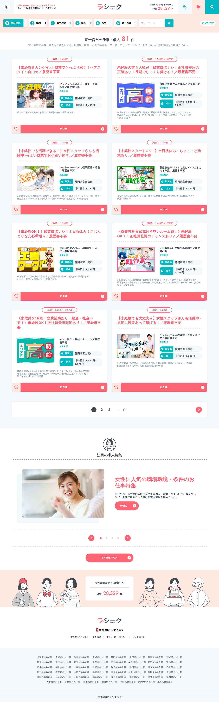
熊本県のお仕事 (91, 682)
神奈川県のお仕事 (137, 662)
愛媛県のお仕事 (137, 677)
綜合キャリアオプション (109, 630)
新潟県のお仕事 (155, 662)
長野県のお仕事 (100, 667)
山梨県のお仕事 (81, 667)
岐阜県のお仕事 (118, 667)
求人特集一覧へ (116, 558)
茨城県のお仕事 (174, 657)
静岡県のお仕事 (137, 667)
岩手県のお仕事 (81, 657)
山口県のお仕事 (81, 677)
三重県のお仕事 (174, 667)
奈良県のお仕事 (118, 672)
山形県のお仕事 (137, 657)
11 (125, 410)
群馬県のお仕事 (63, 662)
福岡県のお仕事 (174, 677)
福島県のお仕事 (155, 657)
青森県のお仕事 (63, 657)
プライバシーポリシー (116, 637)
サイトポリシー (139, 637)
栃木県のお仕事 (45, 662)
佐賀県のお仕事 (54, 682)
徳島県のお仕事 (100, 677)
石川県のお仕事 (45, 667)
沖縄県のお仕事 (165, 682)
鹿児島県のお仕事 (146, 682)
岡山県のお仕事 (45, 677)
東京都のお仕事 (118, 662)
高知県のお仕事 (155, 677)
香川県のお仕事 (118, 677)
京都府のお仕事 (63, 672)
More (82, 129)
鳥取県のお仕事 (155, 672)
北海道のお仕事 (45, 657)
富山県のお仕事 (174, 662)
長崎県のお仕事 (72, 682)
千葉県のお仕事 (100, 662)
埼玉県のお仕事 (81, 662)
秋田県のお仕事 (118, 657)
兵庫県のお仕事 (100, 672)
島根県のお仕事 (174, 672)
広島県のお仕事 (63, 677)
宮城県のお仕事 (100, 657)
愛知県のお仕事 (155, 667)
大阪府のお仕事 (81, 672)
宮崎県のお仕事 (128, 682)
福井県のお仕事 (63, 667)
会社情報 (97, 637)
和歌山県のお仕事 (137, 672)
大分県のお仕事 (109, 682)
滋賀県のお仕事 (45, 672)
